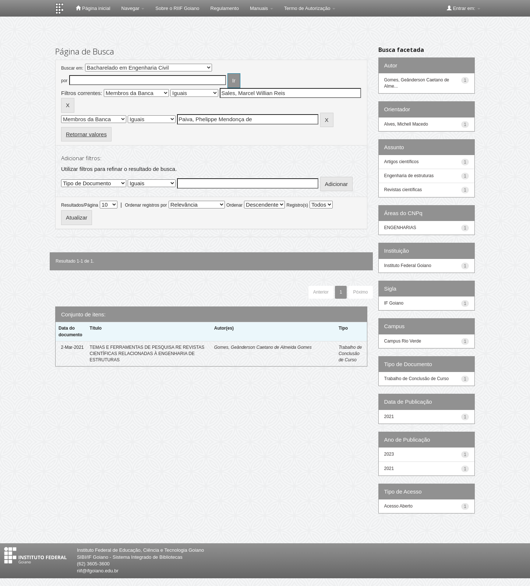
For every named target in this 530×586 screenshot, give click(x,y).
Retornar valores (86, 134)
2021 (389, 416)
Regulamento (225, 8)
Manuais (261, 8)
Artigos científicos (401, 161)
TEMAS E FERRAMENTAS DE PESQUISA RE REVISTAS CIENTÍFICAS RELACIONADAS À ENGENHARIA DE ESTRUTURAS (147, 353)
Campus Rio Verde (402, 341)
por (64, 80)
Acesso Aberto (398, 506)
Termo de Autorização (309, 8)
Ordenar (234, 205)
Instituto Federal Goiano (407, 265)
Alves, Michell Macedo (406, 124)
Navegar (133, 8)
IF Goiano (394, 303)
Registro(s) (297, 205)
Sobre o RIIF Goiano (177, 8)
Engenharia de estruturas (409, 175)
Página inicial (93, 8)
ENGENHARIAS (400, 227)
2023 (389, 454)
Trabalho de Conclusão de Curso (350, 353)
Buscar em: (72, 68)
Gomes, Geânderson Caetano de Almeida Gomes (263, 347)
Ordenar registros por (146, 205)
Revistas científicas (403, 189)
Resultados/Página (79, 205)
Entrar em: (463, 8)
